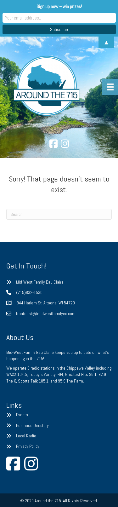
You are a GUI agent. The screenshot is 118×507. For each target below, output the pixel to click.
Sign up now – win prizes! (59, 6)
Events (22, 415)
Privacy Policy (27, 446)
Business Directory (32, 425)
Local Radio (26, 436)
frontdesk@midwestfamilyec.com (46, 313)
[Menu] (110, 87)
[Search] (59, 214)
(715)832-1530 (29, 292)
